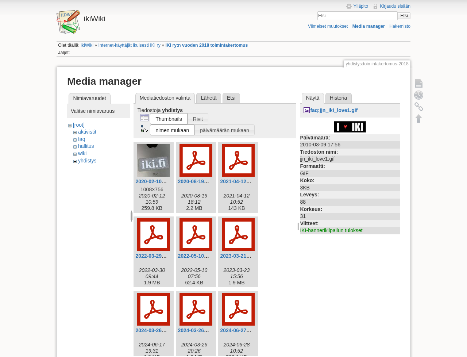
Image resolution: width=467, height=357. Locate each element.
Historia (338, 98)
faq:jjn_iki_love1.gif (334, 110)
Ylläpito (361, 6)
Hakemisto (399, 26)
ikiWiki (87, 45)
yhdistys (87, 161)
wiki (82, 153)
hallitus (86, 146)
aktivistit (87, 132)
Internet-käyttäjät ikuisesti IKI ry (130, 45)
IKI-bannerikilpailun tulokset (331, 230)
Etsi (404, 15)
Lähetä (209, 98)
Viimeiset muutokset (328, 26)
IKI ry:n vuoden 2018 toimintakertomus (206, 45)
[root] (79, 125)
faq (81, 139)
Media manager (368, 26)
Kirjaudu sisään (395, 6)
